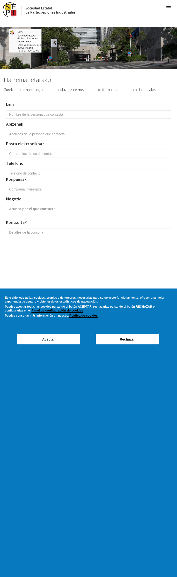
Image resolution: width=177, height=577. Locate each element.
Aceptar (48, 339)
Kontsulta (15, 222)
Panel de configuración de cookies (57, 310)
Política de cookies (83, 315)
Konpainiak (16, 179)
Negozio (14, 199)
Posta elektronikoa (24, 144)
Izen (10, 105)
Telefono (14, 163)
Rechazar (127, 339)
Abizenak (14, 124)
